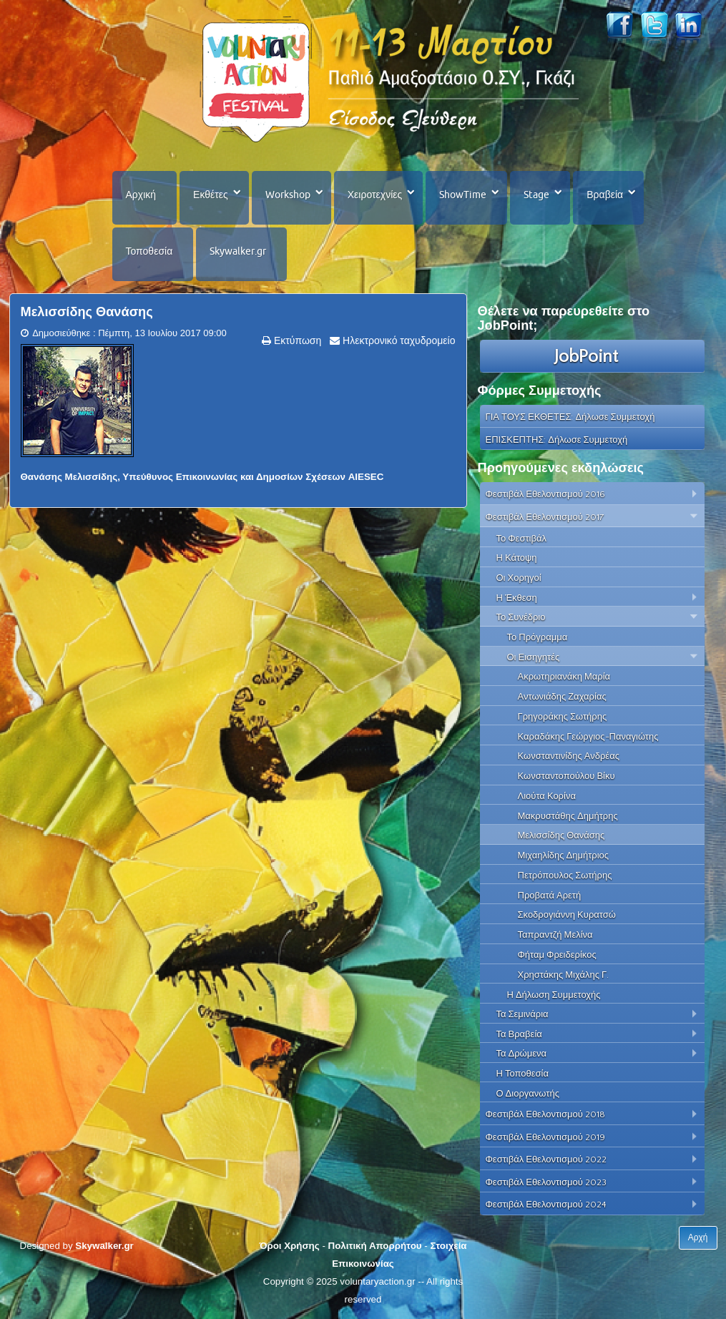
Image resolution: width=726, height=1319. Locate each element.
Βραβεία (605, 194)
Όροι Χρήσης (289, 1245)
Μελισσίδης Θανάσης (87, 312)
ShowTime (462, 194)
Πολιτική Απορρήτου (375, 1245)
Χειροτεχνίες (375, 194)
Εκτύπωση (296, 340)
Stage (536, 194)
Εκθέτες (210, 194)
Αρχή (698, 1237)
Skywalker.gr (238, 251)
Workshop (287, 194)
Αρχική (141, 194)
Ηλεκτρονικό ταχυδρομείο (397, 340)
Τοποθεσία (149, 251)
